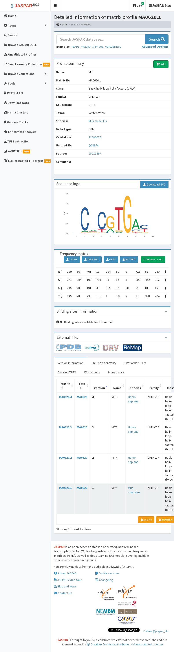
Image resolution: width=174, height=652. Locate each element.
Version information (70, 363)
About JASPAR (65, 573)
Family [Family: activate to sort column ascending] (154, 388)
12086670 (95, 137)
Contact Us (63, 593)
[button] (55, 5)
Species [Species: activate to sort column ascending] (135, 388)
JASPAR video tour (68, 580)
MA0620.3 (65, 427)
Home (61, 24)
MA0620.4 (65, 397)
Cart (138, 4)
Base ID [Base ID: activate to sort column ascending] (82, 386)
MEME (111, 259)
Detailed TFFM (67, 372)
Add (161, 64)
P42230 (85, 47)
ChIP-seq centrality (104, 363)
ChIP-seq (98, 47)
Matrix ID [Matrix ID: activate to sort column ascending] (65, 386)
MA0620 (82, 397)
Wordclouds (92, 372)
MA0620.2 (65, 457)
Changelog (104, 580)
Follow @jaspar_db (156, 631)
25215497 (95, 153)
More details (116, 372)
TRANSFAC (91, 259)
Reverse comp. (153, 259)
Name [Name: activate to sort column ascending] (117, 388)
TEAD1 (75, 47)
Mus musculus (98, 121)
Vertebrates (113, 47)
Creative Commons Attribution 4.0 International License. (125, 644)
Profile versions (107, 573)
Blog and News (65, 586)
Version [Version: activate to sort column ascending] (99, 388)
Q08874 (94, 145)
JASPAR (71, 259)
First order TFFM (135, 363)
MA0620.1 (65, 488)
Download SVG (154, 184)
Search (157, 39)
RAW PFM (129, 259)
